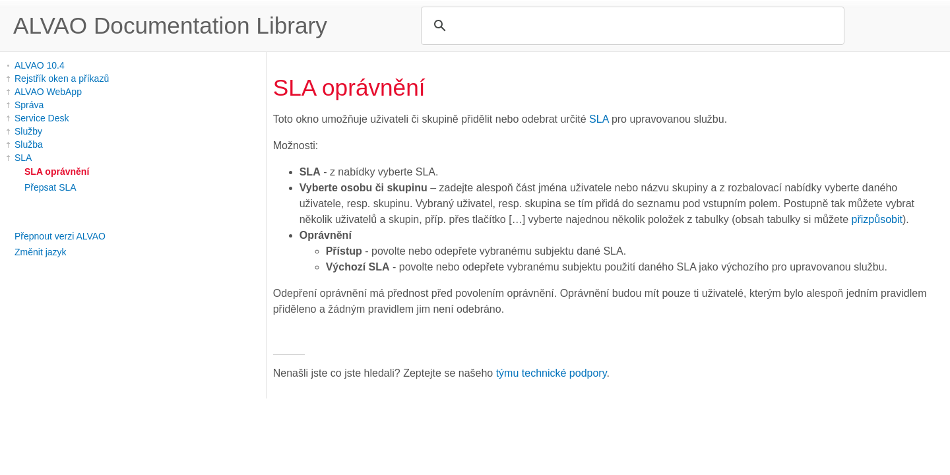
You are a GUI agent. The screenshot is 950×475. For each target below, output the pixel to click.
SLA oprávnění (56, 171)
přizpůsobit (877, 219)
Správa (29, 105)
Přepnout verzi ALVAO (60, 236)
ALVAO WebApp (48, 91)
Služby (28, 131)
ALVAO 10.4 (40, 65)
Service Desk (42, 118)
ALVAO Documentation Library (170, 25)
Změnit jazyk (41, 252)
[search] (631, 26)
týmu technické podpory (551, 373)
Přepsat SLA (50, 187)
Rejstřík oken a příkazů (62, 78)
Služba (29, 144)
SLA (23, 157)
